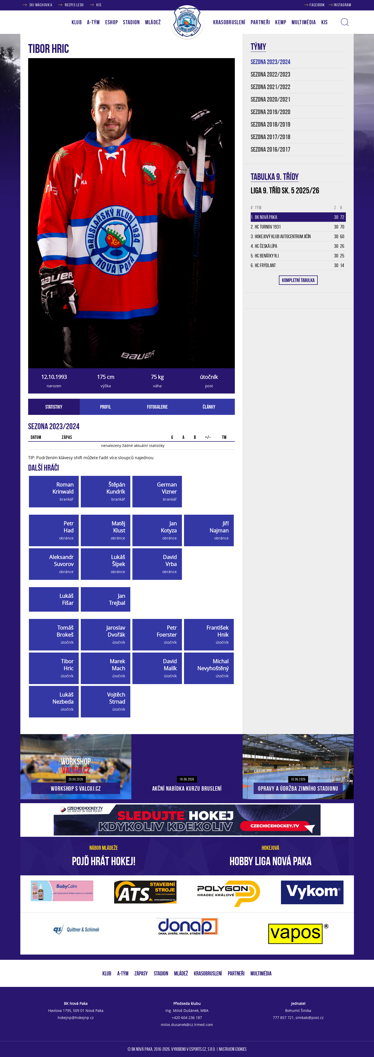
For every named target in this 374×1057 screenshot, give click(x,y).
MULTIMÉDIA (261, 973)
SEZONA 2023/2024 (270, 61)
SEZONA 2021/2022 (270, 86)
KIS (99, 5)
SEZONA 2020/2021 (270, 99)
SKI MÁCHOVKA (40, 5)
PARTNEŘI (260, 22)
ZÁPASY (141, 973)
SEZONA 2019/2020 (270, 111)
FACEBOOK (317, 5)
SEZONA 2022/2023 (270, 74)
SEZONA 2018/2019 (270, 124)
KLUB (106, 973)
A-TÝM (122, 973)
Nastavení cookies (233, 1049)
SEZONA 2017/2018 (270, 136)
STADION (161, 973)
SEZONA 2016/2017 (270, 149)
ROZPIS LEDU (74, 5)
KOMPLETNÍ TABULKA (298, 280)
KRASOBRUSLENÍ (229, 22)
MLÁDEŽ (181, 973)
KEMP (280, 22)
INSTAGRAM (342, 5)
